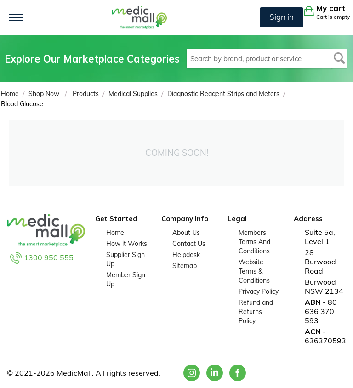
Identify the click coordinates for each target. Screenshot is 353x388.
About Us (186, 232)
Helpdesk (186, 255)
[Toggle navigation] (16, 17)
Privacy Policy (259, 291)
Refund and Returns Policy (256, 311)
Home (115, 232)
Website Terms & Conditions (254, 271)
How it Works (126, 244)
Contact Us (188, 244)
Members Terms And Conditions (254, 241)
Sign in (281, 17)
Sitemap (184, 266)
